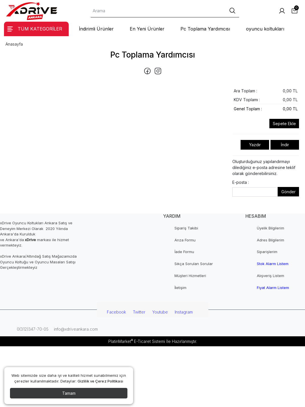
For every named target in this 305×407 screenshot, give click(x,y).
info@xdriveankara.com (75, 329)
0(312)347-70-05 (32, 329)
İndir (285, 144)
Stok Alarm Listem (272, 263)
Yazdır (255, 144)
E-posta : (240, 182)
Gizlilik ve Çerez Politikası (100, 381)
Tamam (69, 393)
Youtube (160, 312)
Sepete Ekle (284, 123)
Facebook (116, 312)
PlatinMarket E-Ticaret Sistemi (136, 341)
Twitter (139, 312)
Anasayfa (14, 44)
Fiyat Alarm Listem (273, 287)
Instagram (184, 312)
